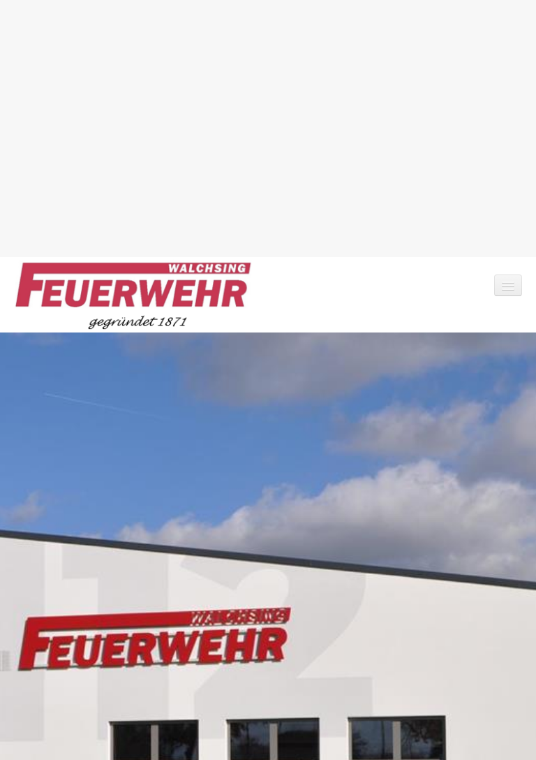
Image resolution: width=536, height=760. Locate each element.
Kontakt (31, 701)
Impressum (82, 701)
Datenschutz (145, 701)
